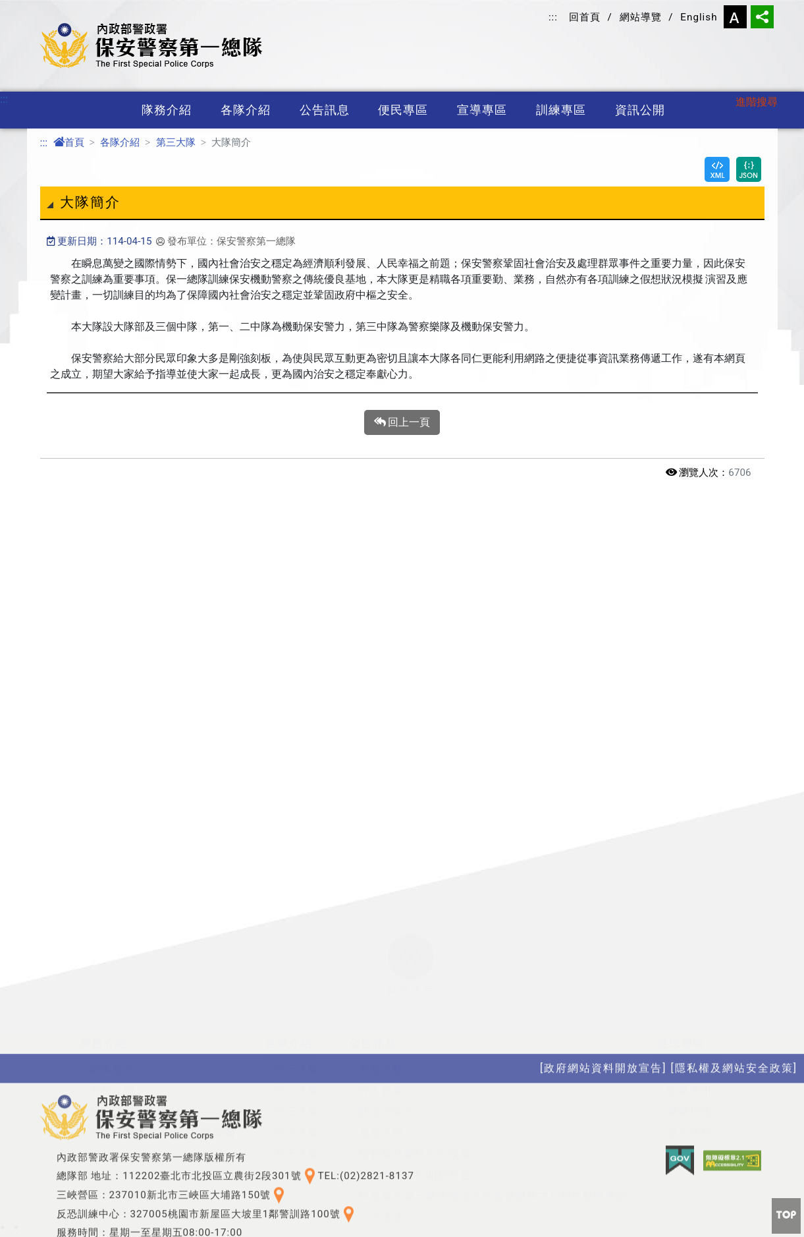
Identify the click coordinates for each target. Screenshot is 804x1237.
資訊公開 (640, 110)
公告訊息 (325, 110)
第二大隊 (297, 986)
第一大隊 (297, 965)
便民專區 (403, 110)
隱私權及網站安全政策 (415, 1049)
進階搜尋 (757, 102)
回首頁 (585, 17)
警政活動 (381, 965)
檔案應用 (689, 986)
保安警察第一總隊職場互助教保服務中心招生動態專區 (493, 1091)
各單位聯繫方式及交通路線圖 (162, 1028)
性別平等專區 (314, 1192)
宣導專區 (482, 110)
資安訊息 (381, 1028)
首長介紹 (112, 986)
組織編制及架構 (129, 1007)
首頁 (68, 142)
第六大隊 (297, 1070)
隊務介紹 (167, 110)
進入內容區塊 (31, 7)
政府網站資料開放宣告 (415, 1070)
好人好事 (381, 986)
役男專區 (218, 1213)
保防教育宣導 (123, 1171)
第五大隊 (297, 1049)
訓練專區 (561, 110)
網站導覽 (641, 17)
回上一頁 (402, 422)
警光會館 (689, 1028)
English (698, 17)
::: (553, 17)
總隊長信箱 (695, 965)
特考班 (213, 1171)
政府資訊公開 (314, 1171)
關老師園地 (387, 1007)
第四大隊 (297, 1028)
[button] (411, 853)
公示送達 (381, 1113)
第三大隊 (176, 142)
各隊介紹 (246, 110)
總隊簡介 (112, 965)
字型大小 (735, 16)
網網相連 (689, 1007)
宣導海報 (112, 1192)
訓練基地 (218, 1192)
